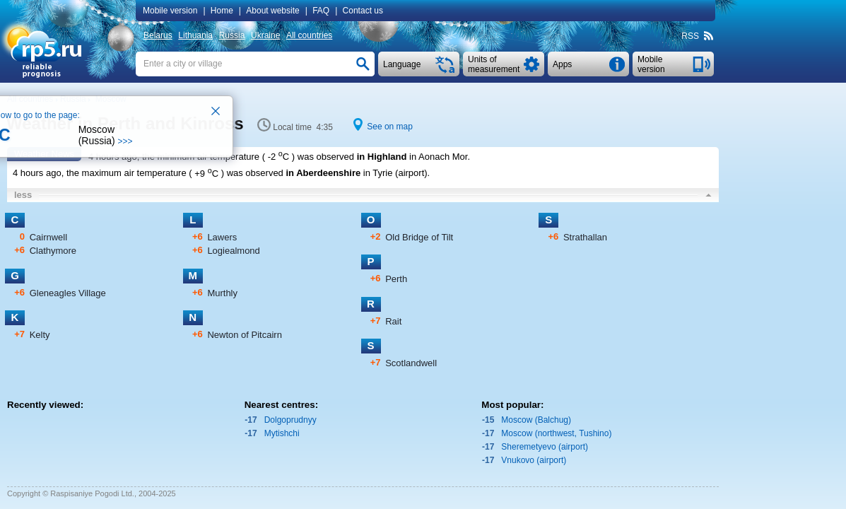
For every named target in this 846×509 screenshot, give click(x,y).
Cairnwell (48, 237)
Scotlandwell (411, 363)
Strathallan (585, 237)
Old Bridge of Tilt (419, 237)
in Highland (382, 156)
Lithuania (195, 35)
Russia (232, 35)
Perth (396, 279)
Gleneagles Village (68, 293)
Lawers (222, 237)
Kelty (40, 334)
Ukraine (265, 35)
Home (222, 11)
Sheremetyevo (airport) (544, 447)
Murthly (222, 293)
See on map (390, 126)
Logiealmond (233, 250)
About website (272, 11)
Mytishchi (282, 433)
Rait (393, 321)
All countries (309, 35)
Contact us (363, 11)
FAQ (320, 11)
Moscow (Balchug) (536, 420)
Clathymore (53, 250)
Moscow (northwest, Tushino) (556, 433)
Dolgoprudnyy (290, 420)
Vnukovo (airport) (533, 460)
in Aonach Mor (438, 156)
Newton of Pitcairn (244, 334)
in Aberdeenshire (323, 173)
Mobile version (170, 11)
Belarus (157, 35)
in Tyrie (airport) (395, 173)
